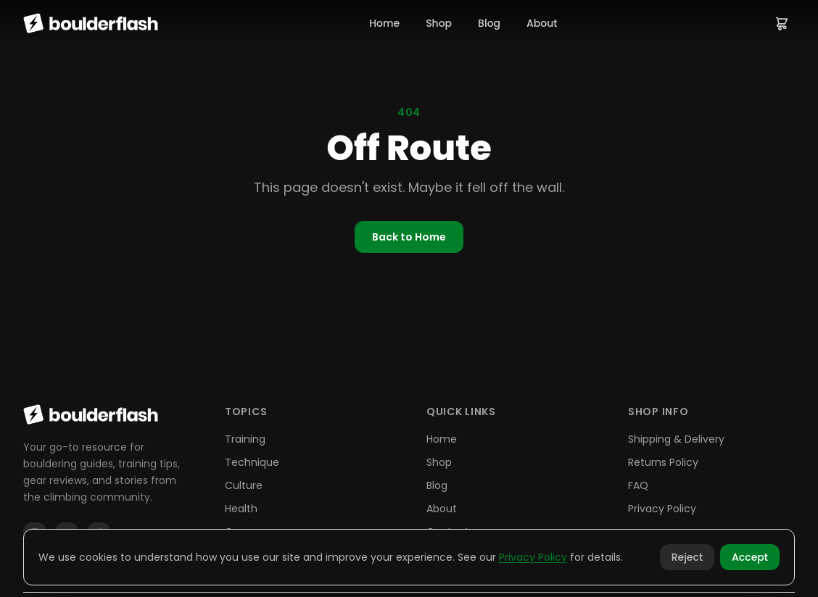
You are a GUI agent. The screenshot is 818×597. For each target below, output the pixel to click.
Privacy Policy (662, 508)
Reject (687, 557)
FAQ (638, 485)
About (541, 23)
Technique (252, 462)
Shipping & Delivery (676, 439)
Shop (439, 23)
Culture (244, 485)
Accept (750, 557)
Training (245, 439)
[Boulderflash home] (90, 23)
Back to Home (409, 237)
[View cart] (782, 23)
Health (241, 508)
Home (384, 23)
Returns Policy (663, 462)
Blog (489, 23)
